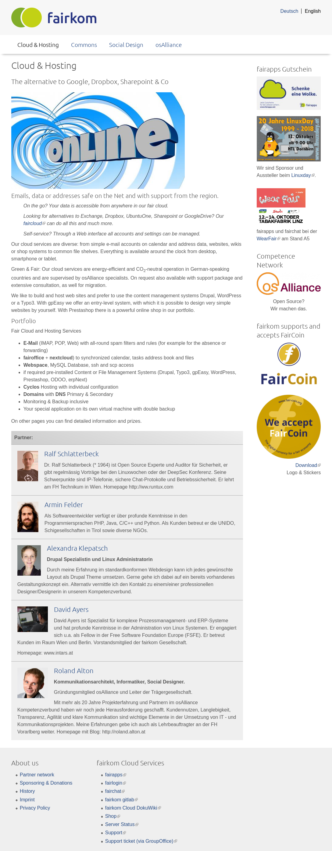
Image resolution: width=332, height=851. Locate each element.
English (313, 11)
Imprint (27, 799)
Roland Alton (74, 670)
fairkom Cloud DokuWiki (133, 807)
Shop (112, 816)
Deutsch (289, 11)
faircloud (34, 223)
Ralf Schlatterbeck (71, 453)
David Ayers (71, 609)
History (27, 791)
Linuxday (302, 175)
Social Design (126, 44)
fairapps (115, 774)
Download (308, 465)
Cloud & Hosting (38, 44)
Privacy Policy (35, 807)
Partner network (37, 774)
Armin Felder (64, 504)
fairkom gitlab (121, 799)
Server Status (121, 824)
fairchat (115, 791)
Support (115, 832)
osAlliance (168, 44)
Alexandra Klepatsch (77, 548)
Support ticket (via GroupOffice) (141, 841)
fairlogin (115, 783)
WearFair (268, 238)
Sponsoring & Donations (46, 783)
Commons (84, 44)
